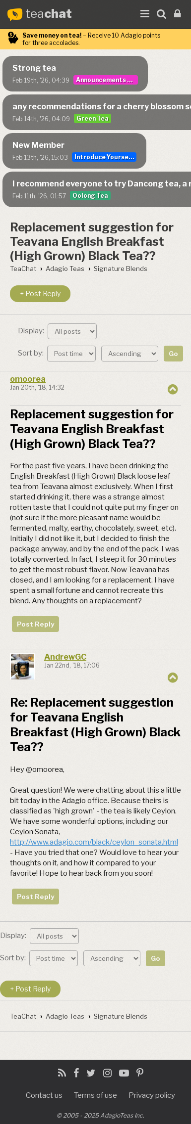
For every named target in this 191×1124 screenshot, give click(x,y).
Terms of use (95, 1095)
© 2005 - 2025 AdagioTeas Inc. (100, 1115)
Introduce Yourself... (105, 157)
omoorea (28, 379)
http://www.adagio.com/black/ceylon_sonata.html (94, 842)
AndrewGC (65, 657)
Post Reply (35, 624)
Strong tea (34, 68)
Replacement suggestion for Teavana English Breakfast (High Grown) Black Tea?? (92, 241)
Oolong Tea (90, 195)
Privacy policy (151, 1095)
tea (48, 14)
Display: (57, 331)
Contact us (44, 1095)
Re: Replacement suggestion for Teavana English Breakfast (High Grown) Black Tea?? (95, 724)
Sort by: (57, 353)
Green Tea (92, 118)
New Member (38, 145)
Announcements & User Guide (107, 80)
